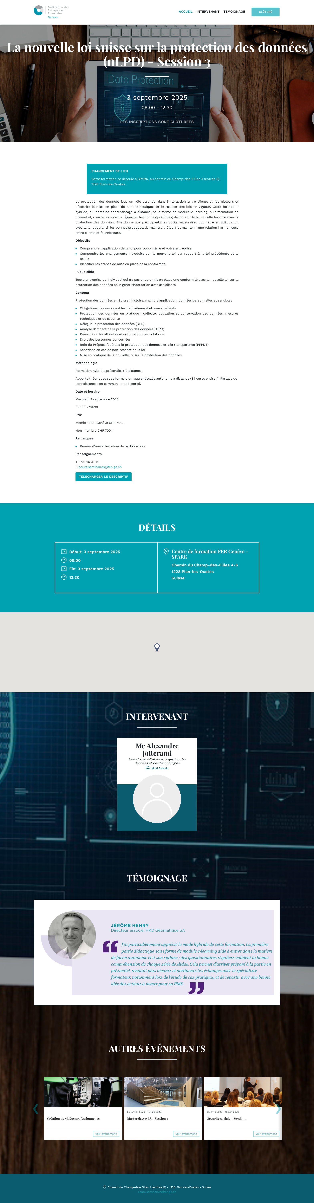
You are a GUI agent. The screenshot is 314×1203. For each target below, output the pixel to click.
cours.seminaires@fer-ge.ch (100, 467)
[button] (157, 647)
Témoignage (235, 12)
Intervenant (209, 12)
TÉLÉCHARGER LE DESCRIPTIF (104, 476)
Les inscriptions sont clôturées (157, 122)
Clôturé (266, 12)
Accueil (187, 12)
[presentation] (36, 1110)
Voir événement (106, 1133)
